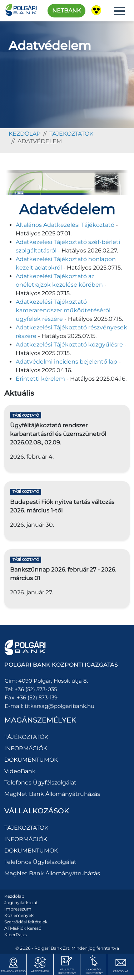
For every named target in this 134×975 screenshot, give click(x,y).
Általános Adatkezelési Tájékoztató (65, 224)
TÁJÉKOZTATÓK (71, 133)
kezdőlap (24, 133)
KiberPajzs (15, 934)
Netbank (66, 10)
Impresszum (17, 909)
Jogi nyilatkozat (21, 902)
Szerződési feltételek (26, 921)
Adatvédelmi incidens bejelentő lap (66, 361)
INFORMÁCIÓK (25, 748)
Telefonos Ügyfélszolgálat (40, 782)
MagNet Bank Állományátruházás (52, 794)
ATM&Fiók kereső (22, 928)
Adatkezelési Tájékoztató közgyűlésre (69, 344)
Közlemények (19, 915)
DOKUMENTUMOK (31, 759)
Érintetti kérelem (40, 378)
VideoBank (20, 771)
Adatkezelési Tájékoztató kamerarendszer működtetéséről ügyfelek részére (63, 310)
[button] (119, 11)
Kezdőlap (14, 896)
